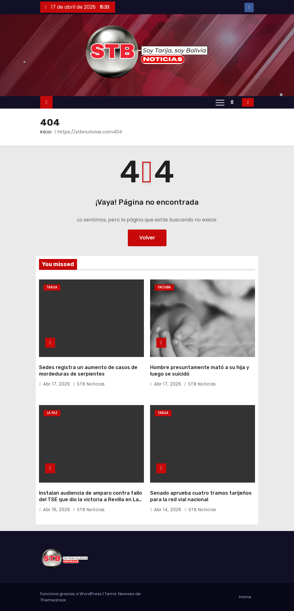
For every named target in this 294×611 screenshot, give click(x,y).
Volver (147, 237)
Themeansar (53, 600)
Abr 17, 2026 (57, 384)
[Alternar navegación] (220, 102)
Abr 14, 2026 (168, 509)
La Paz (52, 413)
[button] (233, 102)
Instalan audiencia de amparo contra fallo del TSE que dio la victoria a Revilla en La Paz (90, 499)
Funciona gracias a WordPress (71, 594)
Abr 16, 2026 (57, 509)
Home (245, 597)
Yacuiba (164, 287)
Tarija (52, 287)
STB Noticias (89, 384)
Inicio (46, 131)
